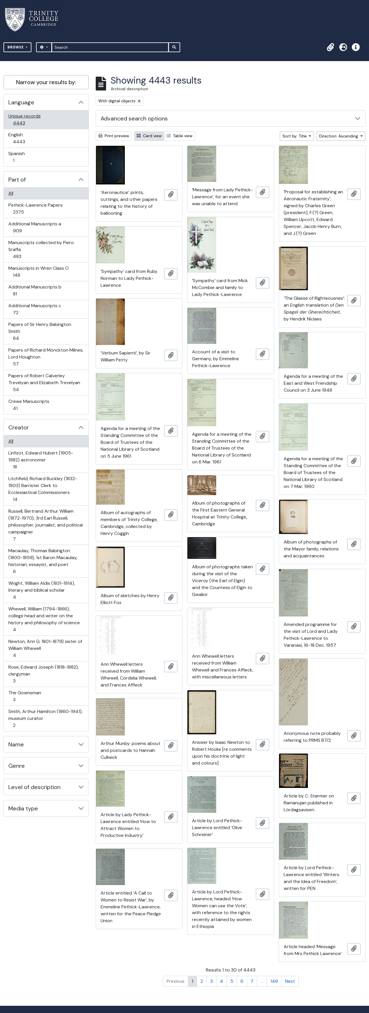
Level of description (34, 787)
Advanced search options (134, 118)
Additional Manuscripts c (34, 309)
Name (16, 744)
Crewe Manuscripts (28, 405)
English (23, 138)
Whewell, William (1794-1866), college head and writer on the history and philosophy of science (44, 619)
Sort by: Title (295, 136)
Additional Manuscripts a (34, 227)
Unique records (24, 119)
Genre (16, 765)
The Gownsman (24, 696)
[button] (330, 47)
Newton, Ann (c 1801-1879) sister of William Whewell (45, 648)
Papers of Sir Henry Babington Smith (39, 331)
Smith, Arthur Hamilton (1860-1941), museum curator (45, 718)
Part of (17, 179)
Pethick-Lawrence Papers (35, 208)
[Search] (110, 47)
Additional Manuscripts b (34, 290)
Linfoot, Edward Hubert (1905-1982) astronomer (40, 459)
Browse (16, 47)
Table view (180, 135)
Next (290, 981)
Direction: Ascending (339, 136)
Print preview (113, 135)
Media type (23, 808)
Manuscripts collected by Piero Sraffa (41, 249)
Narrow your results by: (46, 82)
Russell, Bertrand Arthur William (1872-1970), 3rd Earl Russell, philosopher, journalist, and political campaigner (45, 525)
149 (274, 981)
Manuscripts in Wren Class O (38, 272)
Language (21, 102)
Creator (18, 427)
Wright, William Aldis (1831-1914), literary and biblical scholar (41, 590)
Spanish (17, 157)
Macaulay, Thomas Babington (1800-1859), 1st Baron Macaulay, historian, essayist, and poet (42, 561)
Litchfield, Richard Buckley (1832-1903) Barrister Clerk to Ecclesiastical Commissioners (42, 489)
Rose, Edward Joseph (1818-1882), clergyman (43, 673)
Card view (149, 135)
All (10, 193)
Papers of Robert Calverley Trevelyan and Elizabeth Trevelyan (44, 382)
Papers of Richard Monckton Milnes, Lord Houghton (45, 356)
